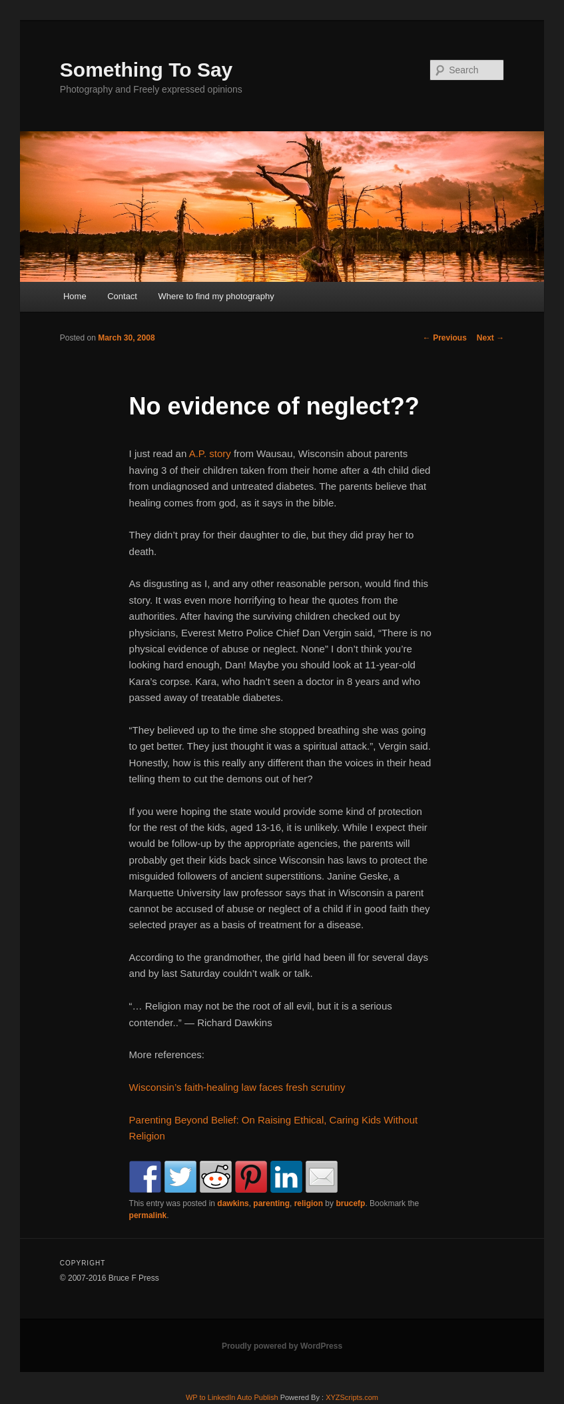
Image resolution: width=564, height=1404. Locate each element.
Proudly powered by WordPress (282, 1346)
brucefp (350, 1203)
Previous (445, 338)
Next (490, 338)
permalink (148, 1215)
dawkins (232, 1203)
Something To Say (146, 70)
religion (308, 1203)
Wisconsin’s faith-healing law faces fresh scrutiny (237, 1087)
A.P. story (210, 453)
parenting (271, 1203)
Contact (122, 296)
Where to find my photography (216, 296)
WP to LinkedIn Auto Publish (232, 1397)
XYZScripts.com (352, 1397)
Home (75, 296)
